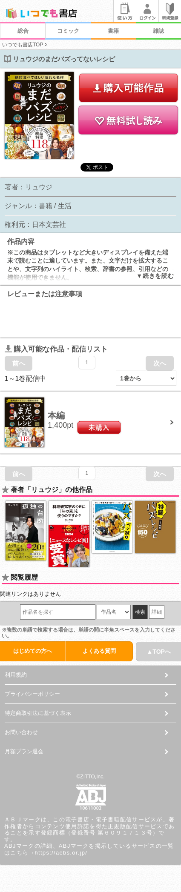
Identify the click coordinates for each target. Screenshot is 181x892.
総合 (23, 31)
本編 (56, 415)
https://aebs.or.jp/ (61, 852)
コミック (68, 31)
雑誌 (158, 31)
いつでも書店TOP (22, 45)
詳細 (157, 612)
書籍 (113, 31)
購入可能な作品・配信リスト (56, 349)
